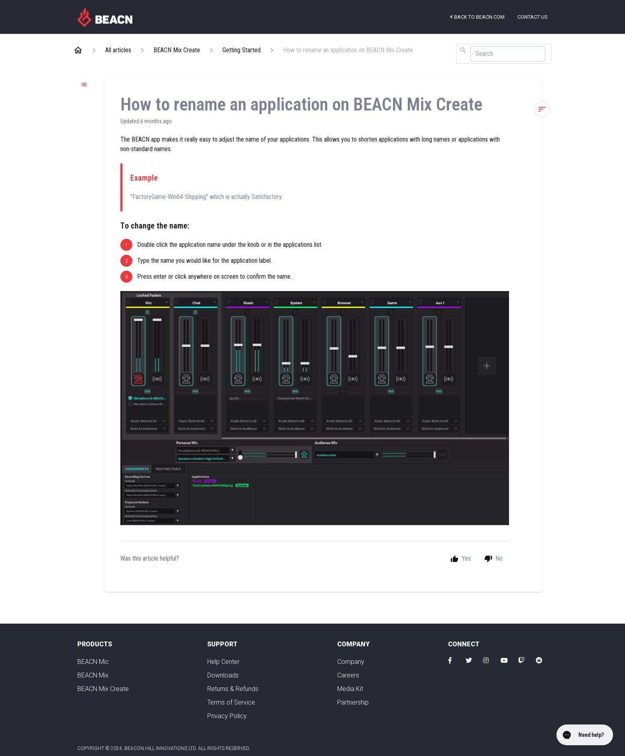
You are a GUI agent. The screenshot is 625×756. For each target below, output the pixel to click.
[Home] (78, 50)
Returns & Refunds (232, 689)
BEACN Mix (92, 675)
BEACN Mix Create (103, 689)
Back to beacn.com (477, 17)
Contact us (532, 17)
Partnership (353, 702)
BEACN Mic (93, 661)
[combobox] (504, 54)
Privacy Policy (227, 716)
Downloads (223, 675)
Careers (348, 675)
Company (350, 661)
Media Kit (350, 689)
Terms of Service (231, 702)
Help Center (223, 661)
